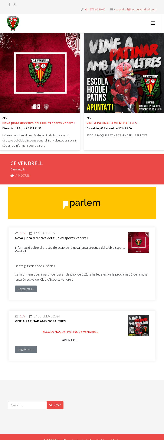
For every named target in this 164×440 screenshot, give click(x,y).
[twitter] (14, 4)
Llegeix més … (26, 289)
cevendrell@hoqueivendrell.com (135, 9)
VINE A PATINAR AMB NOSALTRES (111, 123)
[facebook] (9, 4)
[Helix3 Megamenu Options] (153, 23)
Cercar (55, 405)
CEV (4, 118)
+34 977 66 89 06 (95, 9)
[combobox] (27, 405)
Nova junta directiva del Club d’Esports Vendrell (38, 123)
